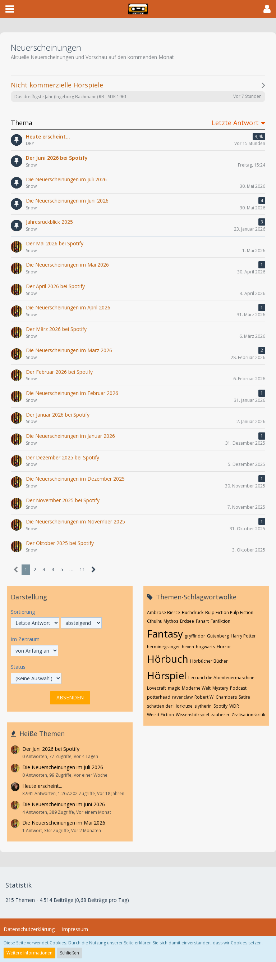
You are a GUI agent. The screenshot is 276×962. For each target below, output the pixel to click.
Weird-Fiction (160, 715)
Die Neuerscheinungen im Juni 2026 (63, 804)
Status (18, 666)
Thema (21, 123)
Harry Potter (243, 636)
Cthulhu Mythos (162, 621)
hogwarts (205, 647)
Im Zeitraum (25, 639)
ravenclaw (182, 697)
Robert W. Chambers (215, 697)
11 (82, 569)
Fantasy (165, 633)
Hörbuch (167, 659)
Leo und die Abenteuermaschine (221, 678)
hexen (188, 647)
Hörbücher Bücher (209, 661)
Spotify (220, 706)
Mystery (220, 688)
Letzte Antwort (235, 123)
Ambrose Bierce (163, 612)
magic (174, 688)
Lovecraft (156, 688)
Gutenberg (218, 636)
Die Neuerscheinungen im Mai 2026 (63, 822)
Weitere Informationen (29, 953)
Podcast (238, 688)
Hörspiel (167, 675)
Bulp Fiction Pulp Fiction (229, 612)
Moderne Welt (196, 688)
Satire (244, 697)
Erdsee (187, 621)
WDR (234, 706)
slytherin (203, 706)
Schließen (69, 953)
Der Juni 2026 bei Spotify (50, 748)
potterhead (158, 697)
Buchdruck (192, 612)
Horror (224, 647)
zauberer (220, 715)
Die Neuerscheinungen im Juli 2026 (62, 767)
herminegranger (163, 647)
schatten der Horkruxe (170, 706)
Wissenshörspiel (192, 715)
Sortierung (23, 611)
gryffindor (195, 636)
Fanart (202, 621)
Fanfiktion (220, 621)
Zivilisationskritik (248, 715)
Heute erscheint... (42, 785)
